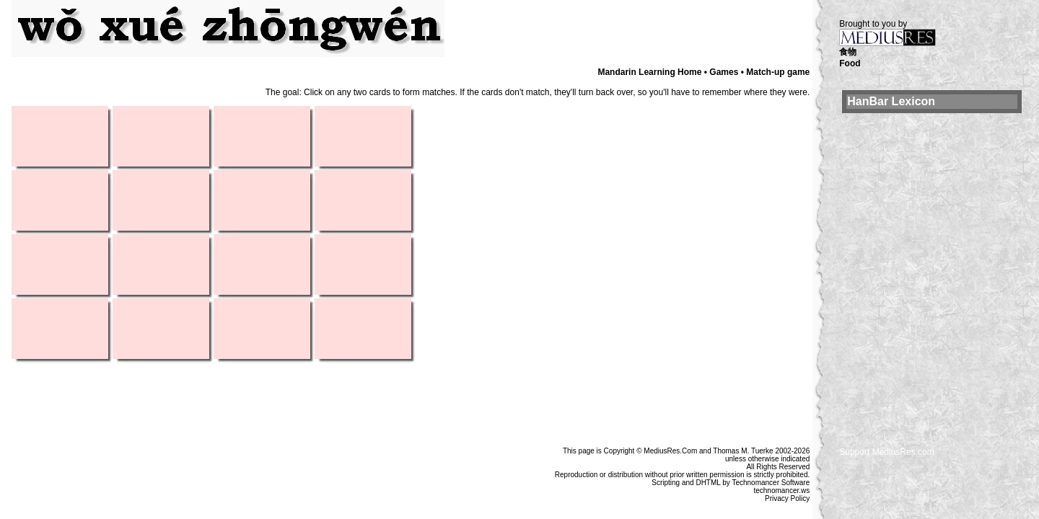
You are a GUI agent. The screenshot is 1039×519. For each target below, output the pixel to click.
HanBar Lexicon (891, 101)
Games (723, 72)
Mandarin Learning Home (649, 72)
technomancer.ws (781, 490)
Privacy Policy (787, 498)
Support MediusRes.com (886, 452)
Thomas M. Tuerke (743, 451)
